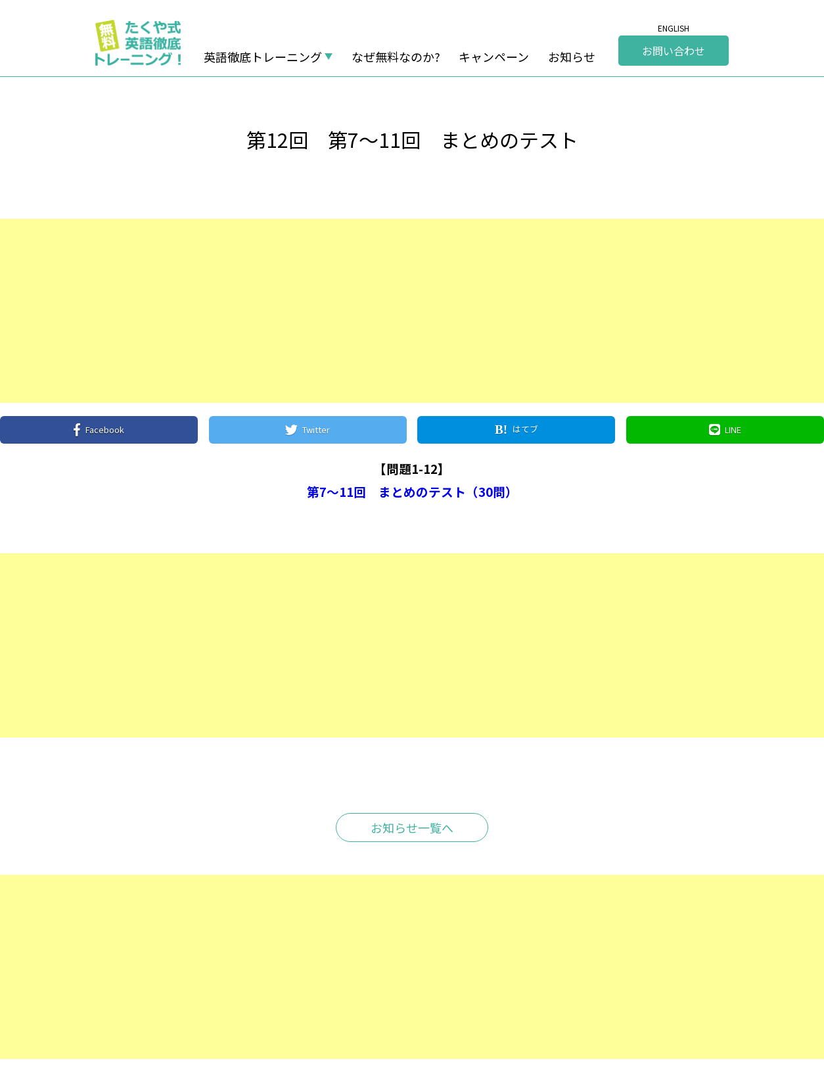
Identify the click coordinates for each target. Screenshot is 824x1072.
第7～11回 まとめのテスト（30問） (412, 491)
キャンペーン (494, 56)
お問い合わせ (673, 50)
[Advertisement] (394, 311)
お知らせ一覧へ (412, 827)
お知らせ (571, 56)
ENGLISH (673, 28)
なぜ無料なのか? (396, 56)
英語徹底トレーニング (263, 56)
